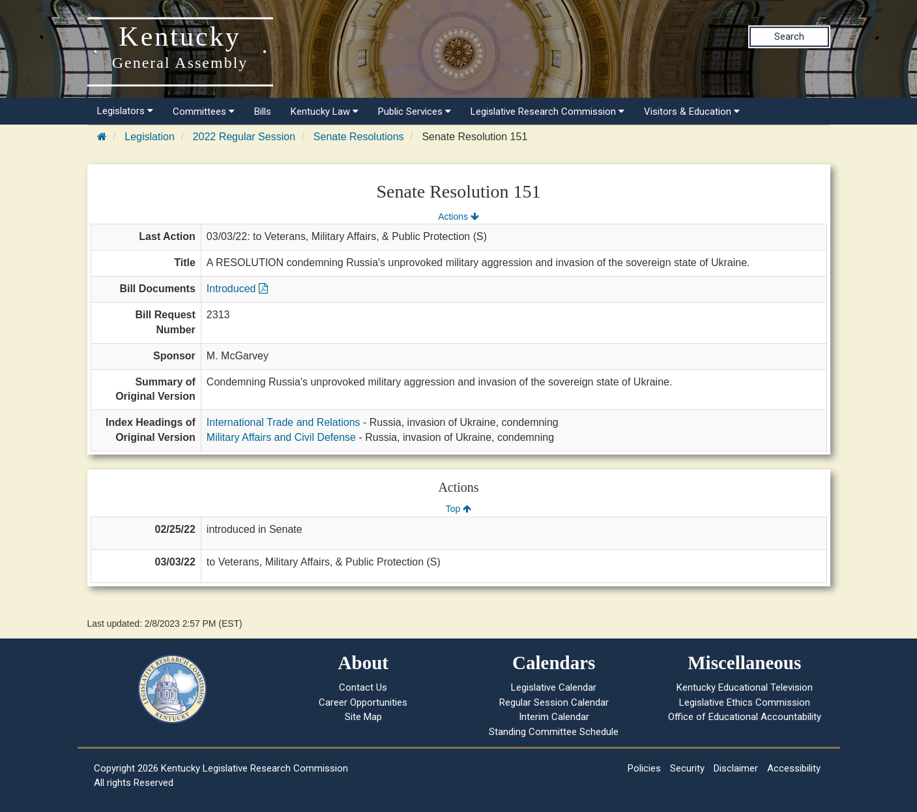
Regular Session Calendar (554, 702)
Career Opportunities (363, 702)
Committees (204, 111)
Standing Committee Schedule (554, 732)
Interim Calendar (554, 717)
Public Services (414, 111)
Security (687, 768)
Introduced (237, 288)
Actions (458, 216)
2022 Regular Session (244, 136)
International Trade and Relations (283, 422)
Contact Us (363, 687)
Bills (262, 111)
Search (789, 36)
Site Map (363, 717)
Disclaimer (736, 768)
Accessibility (794, 768)
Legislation (149, 136)
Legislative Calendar (553, 687)
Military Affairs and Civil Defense (281, 437)
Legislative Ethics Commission (744, 702)
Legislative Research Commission (547, 111)
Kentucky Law (324, 111)
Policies (644, 768)
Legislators (125, 111)
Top (458, 509)
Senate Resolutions (358, 136)
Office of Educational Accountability (744, 717)
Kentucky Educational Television (745, 687)
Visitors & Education (692, 111)
